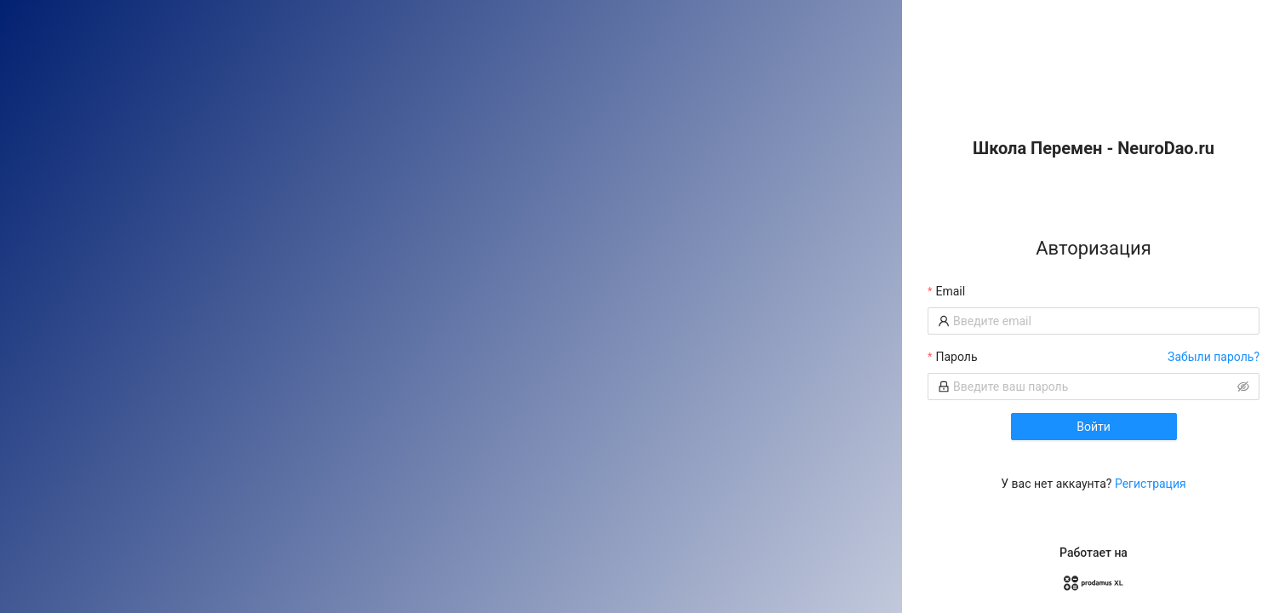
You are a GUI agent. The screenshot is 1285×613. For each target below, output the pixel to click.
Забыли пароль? (1213, 357)
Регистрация (1150, 483)
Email (950, 291)
